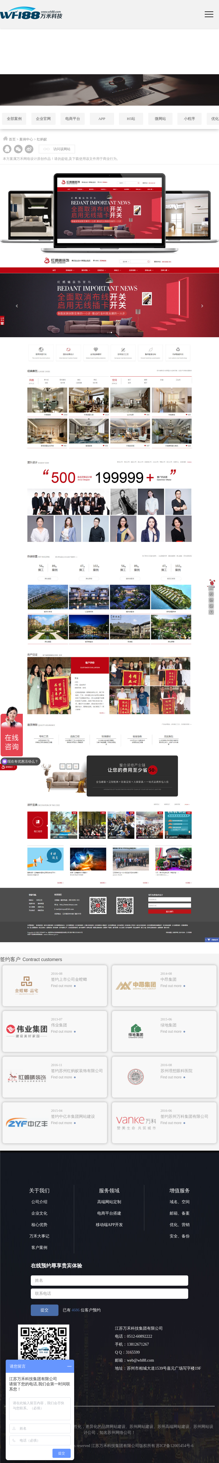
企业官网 (43, 118)
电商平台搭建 (109, 1213)
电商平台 (72, 118)
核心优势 (39, 1225)
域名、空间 (180, 1202)
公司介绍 (39, 1202)
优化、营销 (180, 1225)
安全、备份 (180, 1236)
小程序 (189, 118)
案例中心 (26, 139)
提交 (44, 1310)
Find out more (61, 986)
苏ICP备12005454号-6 (174, 1446)
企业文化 (39, 1213)
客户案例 (39, 1247)
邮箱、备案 (180, 1213)
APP (101, 118)
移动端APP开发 (109, 1225)
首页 (12, 139)
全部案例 (14, 118)
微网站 (160, 118)
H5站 (131, 118)
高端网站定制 (109, 1202)
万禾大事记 (39, 1236)
